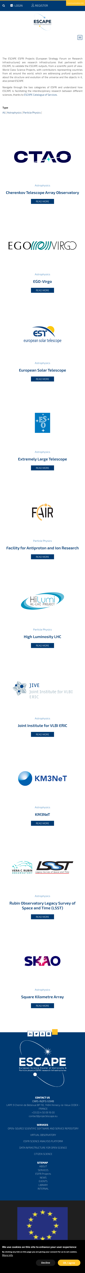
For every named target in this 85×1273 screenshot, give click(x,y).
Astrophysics (14, 112)
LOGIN (17, 5)
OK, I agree (69, 1263)
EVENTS (43, 1181)
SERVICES (43, 1170)
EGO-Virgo (42, 281)
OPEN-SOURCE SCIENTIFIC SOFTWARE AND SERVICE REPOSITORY (43, 1128)
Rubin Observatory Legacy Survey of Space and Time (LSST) (42, 905)
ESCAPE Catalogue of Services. (40, 94)
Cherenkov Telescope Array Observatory (42, 192)
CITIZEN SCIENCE (43, 1153)
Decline (45, 1263)
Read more (42, 201)
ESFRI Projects (43, 1173)
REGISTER (39, 5)
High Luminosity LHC (42, 636)
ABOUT (43, 1166)
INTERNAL (43, 1188)
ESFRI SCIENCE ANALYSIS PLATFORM (43, 1141)
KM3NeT (42, 814)
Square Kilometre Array (42, 996)
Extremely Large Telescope (42, 458)
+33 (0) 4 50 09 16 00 (43, 1112)
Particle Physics (32, 112)
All (3, 112)
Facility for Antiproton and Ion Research (42, 547)
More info (7, 1255)
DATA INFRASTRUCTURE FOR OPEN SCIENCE (43, 1147)
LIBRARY (43, 1184)
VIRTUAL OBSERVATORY (43, 1134)
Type (5, 107)
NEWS (43, 1177)
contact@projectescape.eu (43, 1116)
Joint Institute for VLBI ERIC (42, 725)
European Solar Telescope (42, 370)
